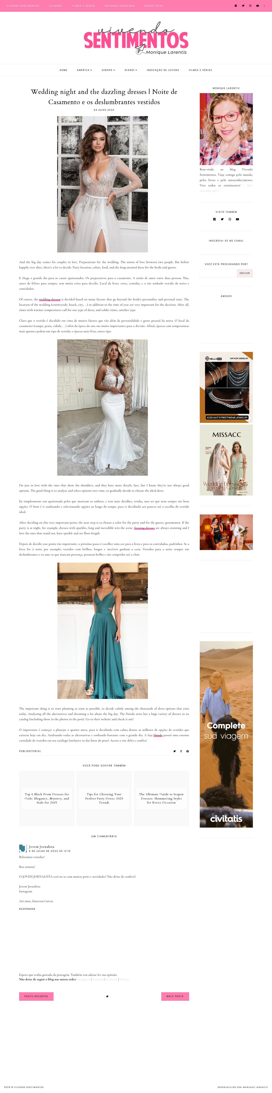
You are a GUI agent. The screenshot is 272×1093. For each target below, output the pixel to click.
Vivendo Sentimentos (23, 5)
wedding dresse (49, 299)
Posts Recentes (36, 996)
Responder (27, 909)
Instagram (25, 891)
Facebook (111, 979)
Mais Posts (175, 996)
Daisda (158, 735)
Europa (107, 70)
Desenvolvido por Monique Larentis (243, 1087)
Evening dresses (144, 528)
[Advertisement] (226, 595)
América (83, 70)
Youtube (97, 979)
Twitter (125, 979)
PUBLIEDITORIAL (30, 751)
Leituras (55, 5)
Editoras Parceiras (120, 5)
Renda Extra (154, 5)
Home (63, 70)
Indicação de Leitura (163, 70)
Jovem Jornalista (41, 847)
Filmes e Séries (83, 5)
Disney (130, 70)
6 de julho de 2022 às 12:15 (50, 851)
